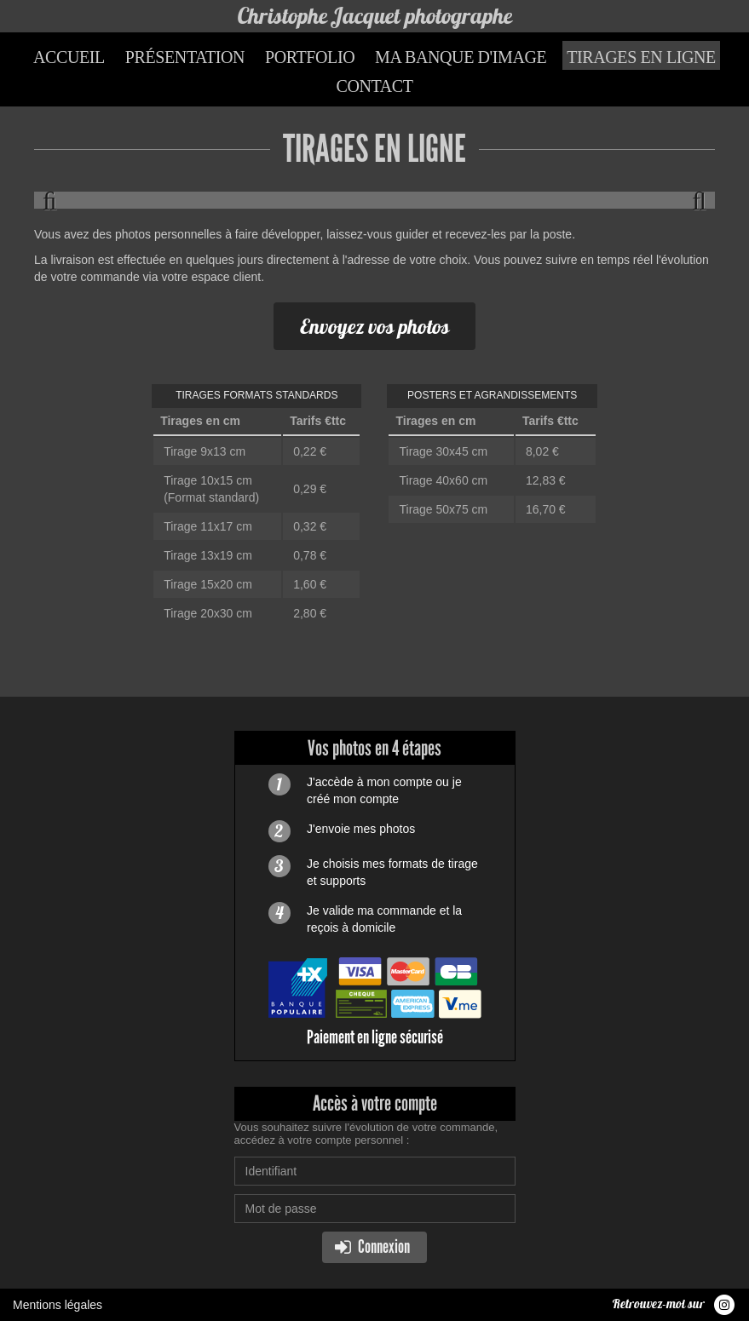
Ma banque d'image (460, 57)
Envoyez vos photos (374, 326)
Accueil (69, 57)
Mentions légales (57, 1305)
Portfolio (309, 57)
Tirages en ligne (641, 57)
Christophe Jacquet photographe (374, 16)
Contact (374, 86)
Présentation (185, 57)
